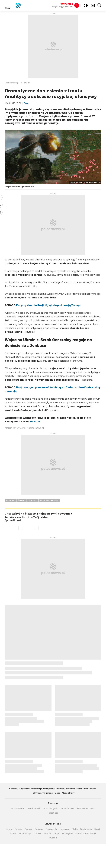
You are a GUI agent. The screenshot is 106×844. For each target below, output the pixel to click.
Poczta (18, 829)
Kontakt (13, 788)
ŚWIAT (21, 500)
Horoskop (64, 829)
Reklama (70, 788)
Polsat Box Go (18, 808)
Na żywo (39, 829)
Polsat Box (53, 813)
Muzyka (53, 838)
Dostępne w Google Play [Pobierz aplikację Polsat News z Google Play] (18, 527)
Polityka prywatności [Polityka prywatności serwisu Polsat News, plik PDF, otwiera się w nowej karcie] (42, 793)
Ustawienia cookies (86, 788)
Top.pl (56, 833)
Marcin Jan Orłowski (15, 428)
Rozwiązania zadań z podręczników (79, 833)
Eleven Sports (67, 808)
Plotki (75, 829)
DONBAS (10, 500)
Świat (27, 83)
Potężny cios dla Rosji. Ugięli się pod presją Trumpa (48, 305)
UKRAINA (32, 500)
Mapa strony (68, 793)
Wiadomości (34, 808)
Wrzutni (35, 421)
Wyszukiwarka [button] (99, 5)
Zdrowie (37, 833)
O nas (57, 793)
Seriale (47, 833)
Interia (9, 829)
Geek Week (82, 808)
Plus (92, 808)
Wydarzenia (86, 829)
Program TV (51, 829)
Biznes (13, 833)
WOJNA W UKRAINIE (49, 500)
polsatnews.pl (12, 83)
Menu (7, 8)
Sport (45, 808)
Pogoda (54, 808)
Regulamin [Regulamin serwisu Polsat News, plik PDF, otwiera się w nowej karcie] (24, 788)
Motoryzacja (25, 833)
